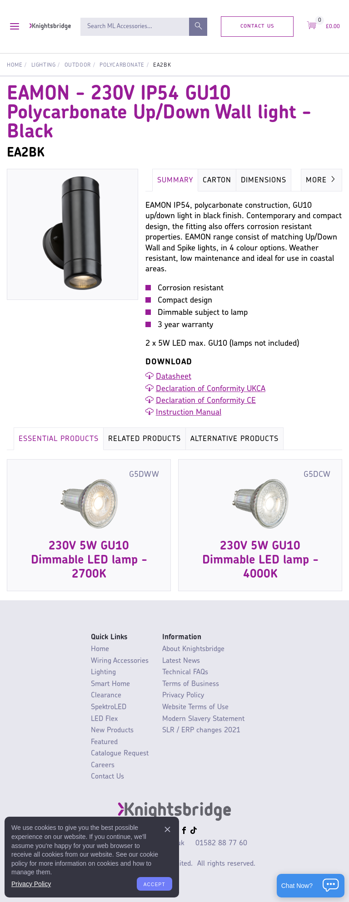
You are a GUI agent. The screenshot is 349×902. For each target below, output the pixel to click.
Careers (103, 765)
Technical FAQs (185, 672)
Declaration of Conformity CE (206, 401)
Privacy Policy (183, 695)
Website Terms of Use (195, 707)
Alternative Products (234, 439)
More (321, 180)
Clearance (106, 695)
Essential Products (59, 439)
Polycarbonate (122, 65)
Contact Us (257, 26)
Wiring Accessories (120, 661)
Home (14, 65)
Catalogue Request (120, 753)
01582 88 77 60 (221, 843)
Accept (154, 883)
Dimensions (263, 180)
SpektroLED (108, 707)
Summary (175, 180)
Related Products (144, 439)
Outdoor (78, 65)
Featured (104, 742)
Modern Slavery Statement (203, 719)
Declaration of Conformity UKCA (210, 389)
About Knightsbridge (193, 649)
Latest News (181, 661)
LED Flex (104, 719)
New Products (112, 730)
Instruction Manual (188, 412)
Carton (217, 180)
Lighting (43, 65)
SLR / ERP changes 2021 (201, 730)
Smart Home (110, 684)
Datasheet (173, 377)
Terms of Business (190, 684)
